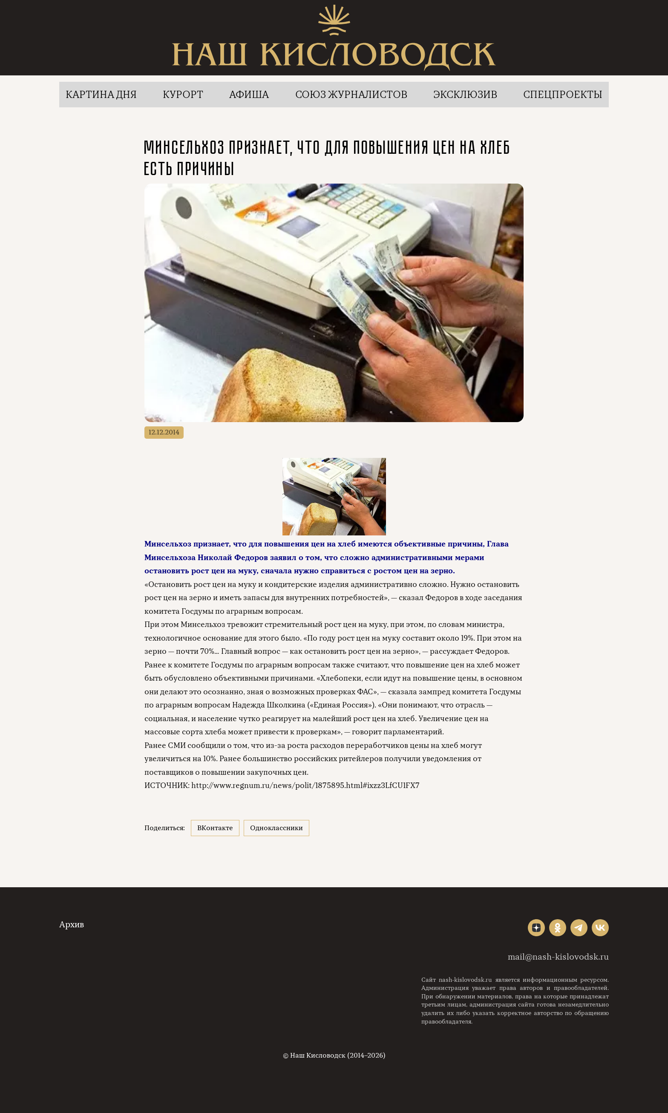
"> (536, 927)
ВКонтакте (215, 828)
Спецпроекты (562, 94)
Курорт (183, 94)
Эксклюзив (465, 94)
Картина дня (101, 94)
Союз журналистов (351, 94)
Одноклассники (276, 828)
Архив (71, 924)
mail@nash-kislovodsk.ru (558, 957)
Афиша (249, 94)
